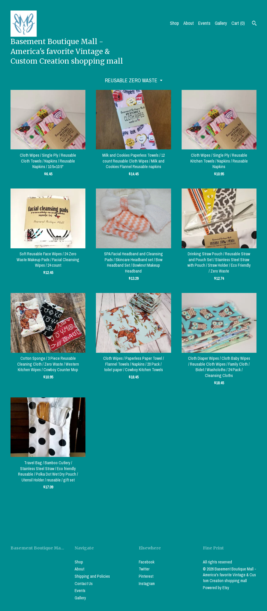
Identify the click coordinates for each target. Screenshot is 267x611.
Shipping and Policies (92, 576)
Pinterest (146, 576)
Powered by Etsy (216, 587)
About (188, 23)
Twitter (144, 569)
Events (204, 23)
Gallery (221, 23)
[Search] (254, 24)
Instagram (147, 583)
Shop (174, 23)
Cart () (238, 23)
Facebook (146, 562)
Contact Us (84, 583)
